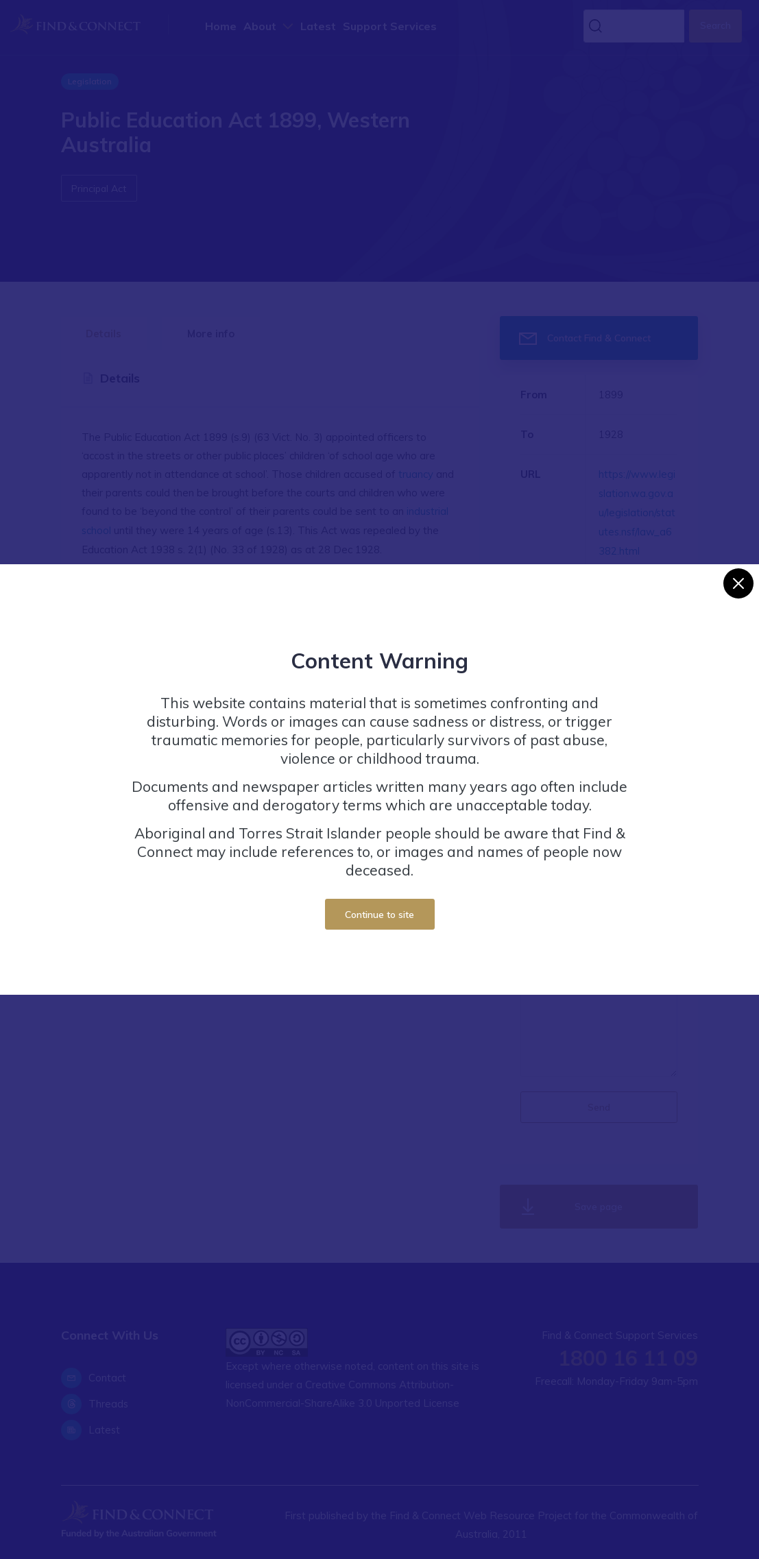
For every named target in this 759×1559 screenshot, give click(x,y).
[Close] (738, 583)
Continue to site (379, 914)
